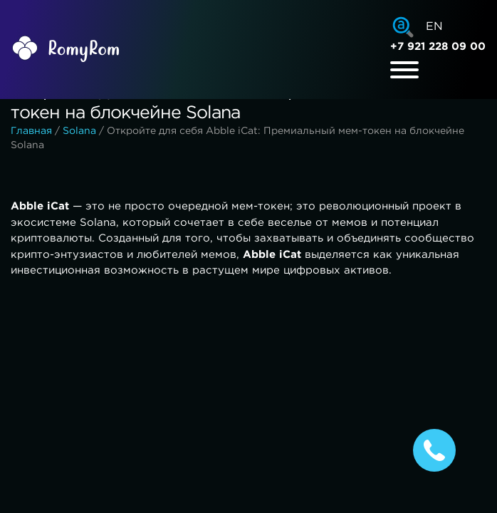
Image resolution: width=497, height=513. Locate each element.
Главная (31, 131)
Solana (79, 131)
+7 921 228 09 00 (438, 46)
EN (434, 26)
